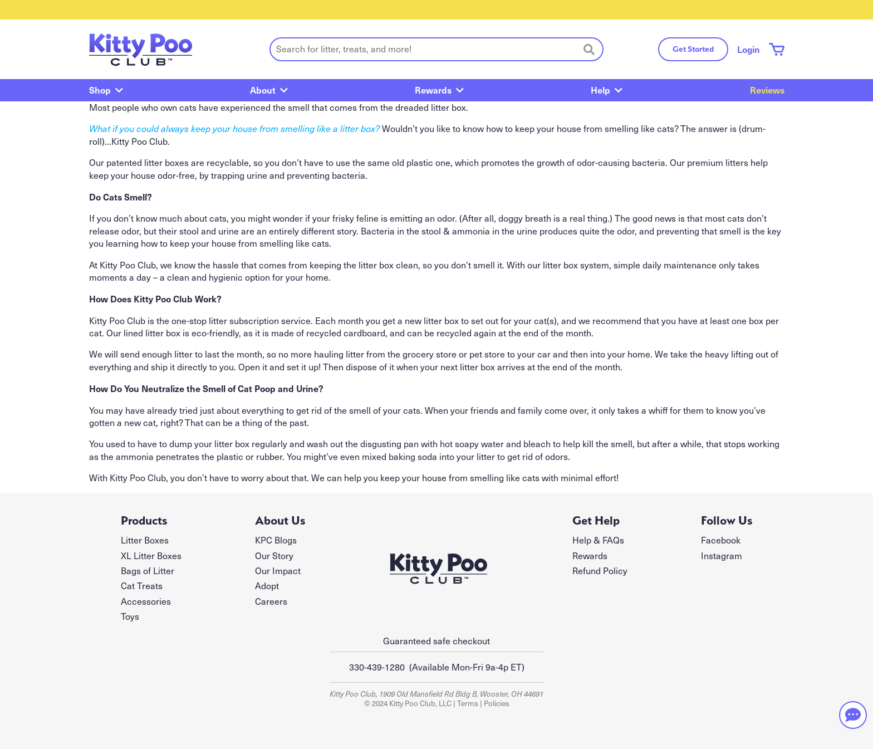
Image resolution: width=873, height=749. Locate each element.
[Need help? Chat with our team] (853, 715)
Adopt (267, 585)
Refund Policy (599, 570)
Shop (100, 90)
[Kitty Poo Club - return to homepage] (140, 49)
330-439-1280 (377, 667)
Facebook (720, 540)
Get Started (693, 49)
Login (748, 49)
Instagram (721, 555)
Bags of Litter (147, 570)
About (263, 90)
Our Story (274, 555)
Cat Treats (142, 585)
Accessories (146, 601)
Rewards (433, 90)
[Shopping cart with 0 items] (776, 49)
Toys (130, 616)
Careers (271, 601)
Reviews (767, 90)
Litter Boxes (145, 540)
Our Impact (278, 570)
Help (600, 90)
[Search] (589, 49)
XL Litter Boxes (151, 555)
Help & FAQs (598, 540)
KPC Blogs (276, 540)
